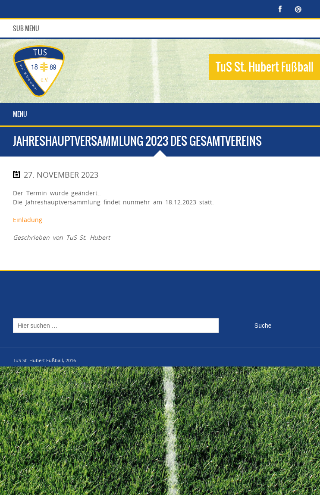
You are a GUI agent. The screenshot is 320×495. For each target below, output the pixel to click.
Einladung (27, 220)
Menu (20, 114)
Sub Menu (26, 28)
